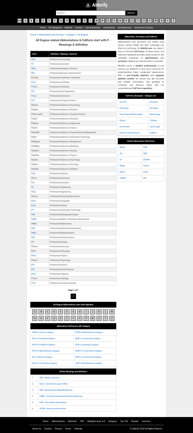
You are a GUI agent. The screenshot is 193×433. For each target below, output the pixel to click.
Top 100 (124, 421)
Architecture (109, 27)
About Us (36, 428)
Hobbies (153, 133)
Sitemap (78, 428)
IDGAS (122, 147)
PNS (33, 237)
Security (122, 102)
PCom (33, 96)
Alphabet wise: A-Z (96, 421)
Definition (72, 421)
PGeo (33, 201)
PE (32, 187)
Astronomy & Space (143, 27)
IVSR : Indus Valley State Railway (53, 402)
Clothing (153, 120)
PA (32, 64)
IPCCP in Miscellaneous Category (46, 351)
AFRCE (146, 166)
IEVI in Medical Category (42, 357)
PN (32, 242)
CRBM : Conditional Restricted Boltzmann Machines (61, 396)
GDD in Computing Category (87, 345)
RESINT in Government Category (88, 351)
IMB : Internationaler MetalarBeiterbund (56, 390)
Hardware (154, 102)
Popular (134, 421)
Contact (79, 27)
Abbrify (96, 5)
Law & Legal (155, 127)
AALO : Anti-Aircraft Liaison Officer (54, 384)
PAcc (33, 59)
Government (124, 127)
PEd (33, 183)
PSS (33, 269)
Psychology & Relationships (130, 114)
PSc (32, 265)
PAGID (122, 172)
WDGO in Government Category (88, 357)
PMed (33, 233)
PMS (33, 214)
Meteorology (155, 114)
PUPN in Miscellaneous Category (89, 332)
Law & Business (92, 27)
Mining (122, 120)
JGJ (121, 153)
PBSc (33, 68)
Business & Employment (129, 133)
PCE (33, 91)
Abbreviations (58, 421)
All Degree (83, 34)
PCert (33, 82)
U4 (120, 160)
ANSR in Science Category (43, 332)
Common (146, 421)
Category (71, 34)
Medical (68, 27)
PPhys (33, 256)
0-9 (19, 20)
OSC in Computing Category (43, 338)
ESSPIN (146, 160)
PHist (33, 205)
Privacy (58, 428)
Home (43, 27)
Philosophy (124, 108)
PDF (82, 421)
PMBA (33, 219)
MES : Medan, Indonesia (50, 378)
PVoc (33, 283)
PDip (33, 173)
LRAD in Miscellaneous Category (88, 363)
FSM (145, 147)
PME (33, 228)
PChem (34, 87)
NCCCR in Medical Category (43, 345)
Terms (68, 428)
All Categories (55, 27)
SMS (145, 153)
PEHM (122, 166)
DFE (145, 178)
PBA (33, 73)
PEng (33, 192)
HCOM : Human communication (53, 408)
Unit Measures (124, 27)
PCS (33, 100)
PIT (32, 210)
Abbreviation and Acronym (51, 34)
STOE (145, 172)
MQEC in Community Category (88, 338)
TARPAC (122, 178)
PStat (33, 274)
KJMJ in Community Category (44, 363)
